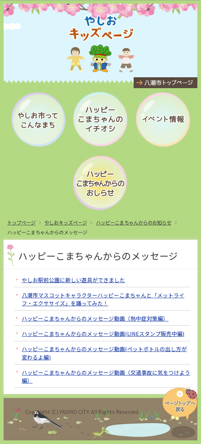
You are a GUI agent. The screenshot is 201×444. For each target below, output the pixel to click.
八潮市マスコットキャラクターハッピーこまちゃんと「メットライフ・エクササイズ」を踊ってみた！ (103, 299)
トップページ (21, 222)
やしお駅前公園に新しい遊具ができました (73, 280)
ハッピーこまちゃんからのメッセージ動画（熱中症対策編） (95, 318)
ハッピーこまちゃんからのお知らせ (133, 222)
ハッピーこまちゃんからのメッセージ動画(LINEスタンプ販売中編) (103, 333)
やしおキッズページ (66, 222)
